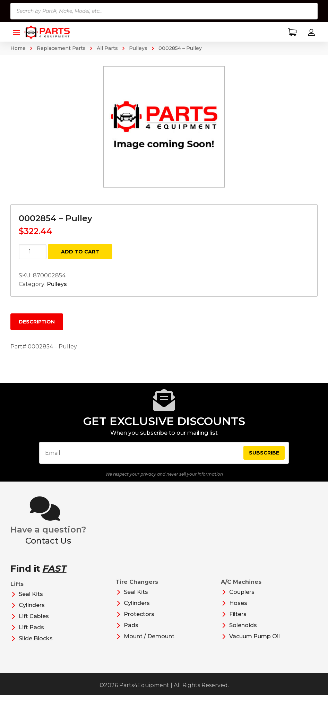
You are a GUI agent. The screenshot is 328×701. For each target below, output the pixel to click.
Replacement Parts (61, 48)
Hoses (238, 609)
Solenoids (243, 631)
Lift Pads (31, 633)
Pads (131, 631)
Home (18, 48)
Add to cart (80, 252)
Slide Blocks (36, 644)
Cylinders (32, 611)
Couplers (241, 598)
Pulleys (138, 48)
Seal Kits (31, 600)
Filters (238, 620)
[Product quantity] (32, 251)
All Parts (107, 48)
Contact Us (48, 547)
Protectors (139, 620)
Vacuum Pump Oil (254, 642)
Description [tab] (37, 322)
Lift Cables (34, 622)
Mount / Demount (149, 642)
